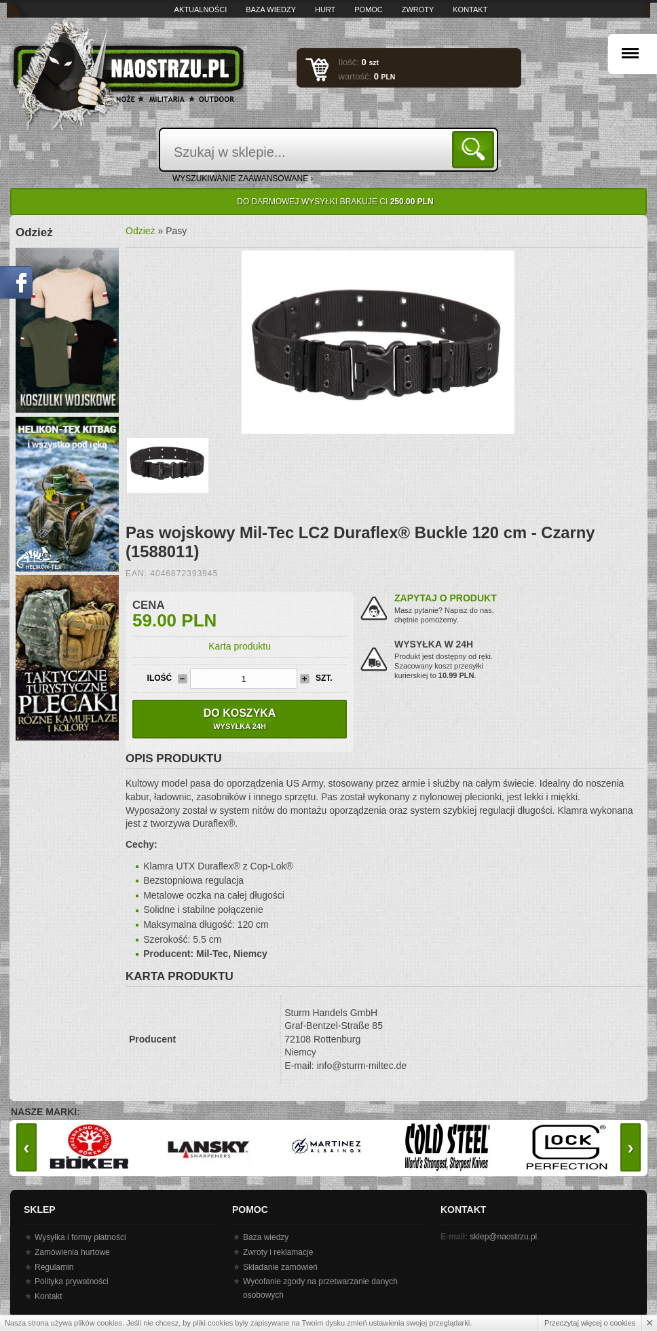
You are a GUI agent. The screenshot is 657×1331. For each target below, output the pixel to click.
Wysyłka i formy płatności (80, 1237)
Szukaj (475, 149)
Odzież (140, 230)
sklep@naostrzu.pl (503, 1236)
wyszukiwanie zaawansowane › (243, 178)
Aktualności (200, 9)
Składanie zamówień (280, 1267)
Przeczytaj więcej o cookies (589, 1323)
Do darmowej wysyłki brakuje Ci (335, 201)
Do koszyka (239, 718)
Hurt (325, 9)
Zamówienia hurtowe (72, 1252)
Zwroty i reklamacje (278, 1252)
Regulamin (54, 1267)
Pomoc (368, 9)
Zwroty (418, 9)
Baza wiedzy (271, 9)
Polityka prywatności (72, 1281)
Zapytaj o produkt (445, 598)
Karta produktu (239, 646)
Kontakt (470, 9)
